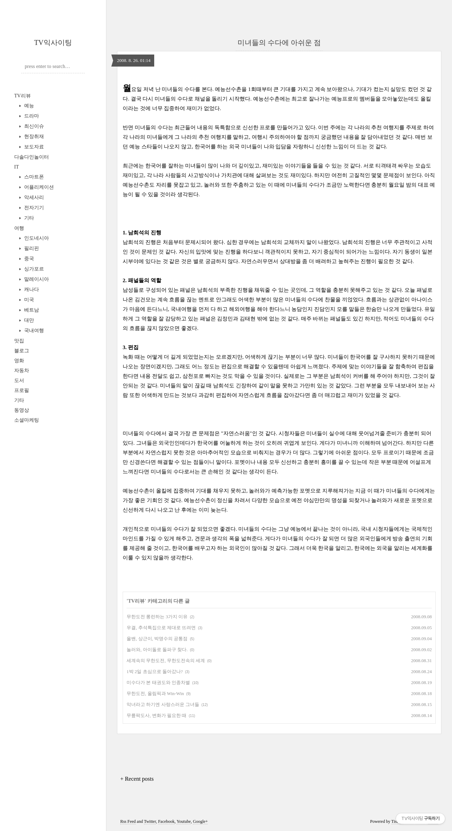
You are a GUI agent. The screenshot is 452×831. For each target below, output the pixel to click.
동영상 (21, 410)
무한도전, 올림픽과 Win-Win (155, 693)
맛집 (19, 340)
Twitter (150, 821)
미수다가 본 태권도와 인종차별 (158, 682)
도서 (19, 380)
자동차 (21, 370)
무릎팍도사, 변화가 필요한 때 (156, 715)
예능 (28, 105)
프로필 (21, 390)
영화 (19, 360)
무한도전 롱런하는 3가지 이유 (157, 616)
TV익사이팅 (53, 42)
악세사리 (33, 197)
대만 (28, 320)
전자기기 (33, 207)
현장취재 (33, 136)
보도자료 (33, 146)
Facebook (166, 821)
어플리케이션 (38, 187)
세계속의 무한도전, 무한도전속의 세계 (166, 660)
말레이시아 (36, 279)
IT (16, 167)
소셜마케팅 (26, 420)
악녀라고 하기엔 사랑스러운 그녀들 (163, 704)
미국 (28, 299)
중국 (28, 258)
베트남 (31, 310)
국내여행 (33, 330)
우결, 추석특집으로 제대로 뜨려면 (161, 627)
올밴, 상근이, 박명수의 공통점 (157, 638)
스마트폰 (33, 177)
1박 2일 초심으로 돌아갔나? (155, 671)
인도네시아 (36, 238)
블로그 (21, 350)
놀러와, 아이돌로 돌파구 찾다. (157, 649)
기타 (28, 218)
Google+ (200, 821)
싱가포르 (33, 269)
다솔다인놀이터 (31, 157)
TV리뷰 (22, 95)
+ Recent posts (137, 779)
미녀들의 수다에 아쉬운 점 (279, 42)
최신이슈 (33, 126)
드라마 (31, 116)
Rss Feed (128, 821)
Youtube (184, 821)
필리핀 (31, 248)
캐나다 (31, 289)
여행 (19, 228)
